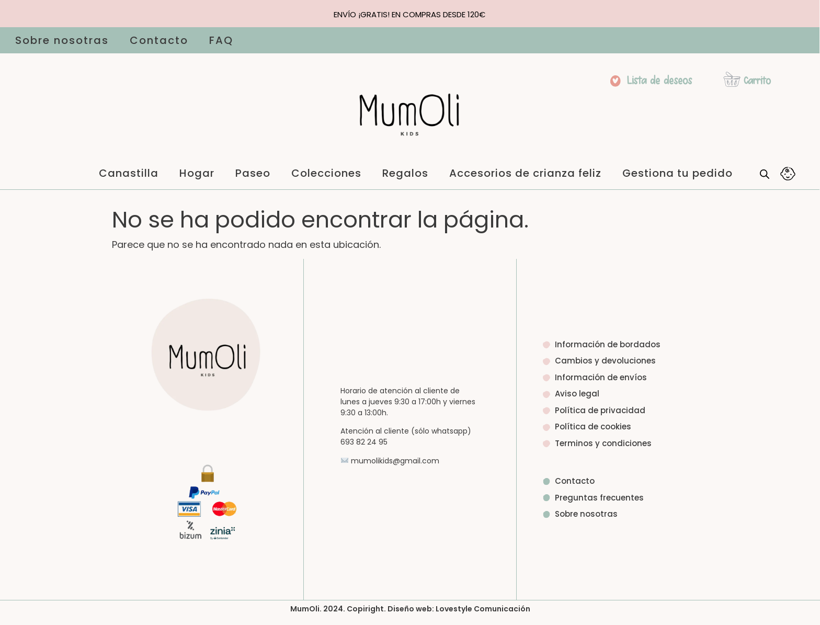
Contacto (159, 40)
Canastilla (128, 173)
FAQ (221, 40)
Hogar (196, 173)
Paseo (252, 173)
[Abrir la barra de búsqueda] (764, 173)
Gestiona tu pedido (677, 173)
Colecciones (326, 173)
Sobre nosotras (62, 40)
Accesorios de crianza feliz (525, 173)
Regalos (405, 173)
